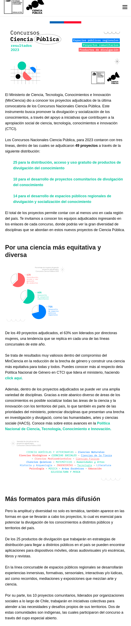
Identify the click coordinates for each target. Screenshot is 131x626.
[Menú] (125, 7)
